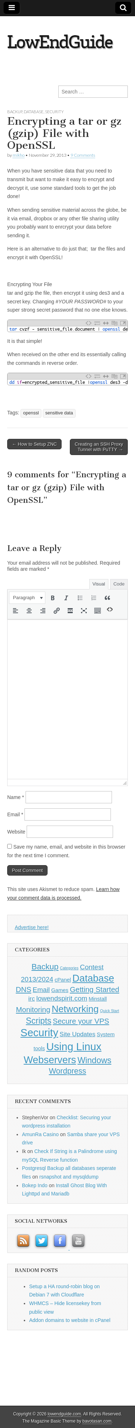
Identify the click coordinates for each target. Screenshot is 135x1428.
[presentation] (27, 597)
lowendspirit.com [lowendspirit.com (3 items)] (61, 998)
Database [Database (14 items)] (93, 978)
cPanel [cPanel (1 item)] (63, 980)
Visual (99, 584)
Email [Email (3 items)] (41, 989)
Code (119, 584)
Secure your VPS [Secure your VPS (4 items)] (81, 1021)
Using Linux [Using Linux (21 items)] (73, 1046)
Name (15, 797)
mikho (18, 155)
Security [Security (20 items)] (39, 1032)
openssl (31, 412)
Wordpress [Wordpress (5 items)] (67, 1071)
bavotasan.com (97, 1421)
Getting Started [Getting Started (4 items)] (94, 989)
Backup (14, 111)
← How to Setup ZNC (34, 444)
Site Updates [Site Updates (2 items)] (77, 1034)
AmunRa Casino (40, 1134)
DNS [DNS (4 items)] (23, 989)
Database (34, 111)
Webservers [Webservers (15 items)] (50, 1059)
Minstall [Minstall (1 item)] (98, 999)
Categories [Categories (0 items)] (69, 968)
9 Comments (83, 155)
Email (15, 814)
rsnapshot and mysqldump (68, 1177)
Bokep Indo (35, 1185)
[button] (27, 598)
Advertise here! (32, 927)
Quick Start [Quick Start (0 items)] (109, 1011)
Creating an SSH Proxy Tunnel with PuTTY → (99, 447)
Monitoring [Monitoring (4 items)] (33, 1010)
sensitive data (59, 412)
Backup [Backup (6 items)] (45, 966)
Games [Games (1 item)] (59, 990)
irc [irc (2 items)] (31, 998)
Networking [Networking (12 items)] (75, 1009)
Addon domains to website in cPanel (70, 1320)
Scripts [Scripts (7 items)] (38, 1020)
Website (16, 832)
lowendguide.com (64, 1413)
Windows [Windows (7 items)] (94, 1060)
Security (54, 111)
